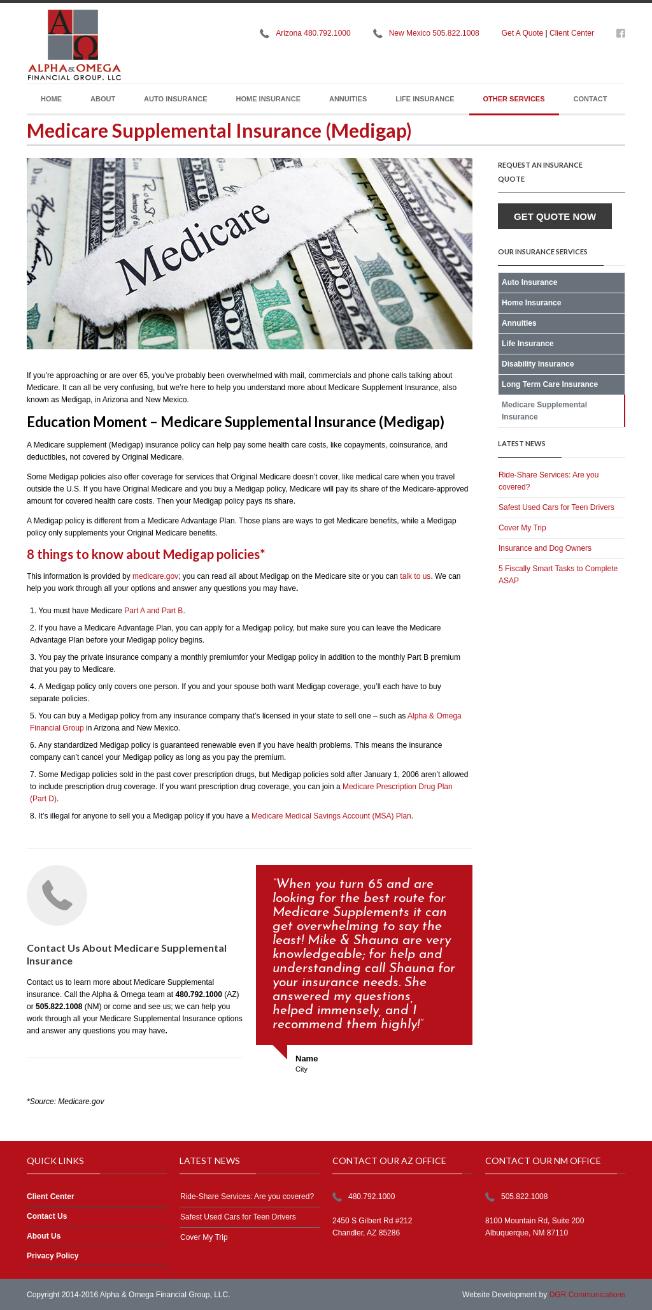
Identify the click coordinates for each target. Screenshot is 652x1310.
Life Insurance (424, 99)
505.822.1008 (524, 1196)
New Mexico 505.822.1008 (434, 33)
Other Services (514, 99)
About (102, 99)
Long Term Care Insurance (550, 384)
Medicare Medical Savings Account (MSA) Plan (331, 815)
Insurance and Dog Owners (545, 548)
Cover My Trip (522, 527)
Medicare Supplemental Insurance (544, 410)
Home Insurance (268, 99)
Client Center (571, 33)
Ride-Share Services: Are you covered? (549, 480)
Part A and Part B (153, 610)
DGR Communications (587, 1294)
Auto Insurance (175, 99)
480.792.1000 (371, 1196)
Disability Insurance (538, 364)
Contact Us (47, 1216)
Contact (590, 99)
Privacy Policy (52, 1255)
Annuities (348, 99)
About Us (43, 1236)
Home (51, 99)
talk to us (415, 576)
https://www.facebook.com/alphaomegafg (620, 35)
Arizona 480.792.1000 (313, 33)
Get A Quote (522, 33)
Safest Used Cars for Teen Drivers (556, 507)
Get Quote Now (555, 216)
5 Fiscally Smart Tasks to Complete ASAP (558, 574)
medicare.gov (155, 576)
